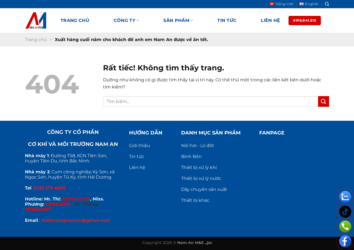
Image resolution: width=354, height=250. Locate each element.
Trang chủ (75, 20)
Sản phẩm (178, 20)
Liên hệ (270, 20)
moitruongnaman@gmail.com (75, 220)
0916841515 (57, 204)
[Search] (327, 4)
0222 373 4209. (50, 188)
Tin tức (226, 20)
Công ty (126, 20)
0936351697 (38, 209)
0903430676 (76, 199)
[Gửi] (323, 101)
